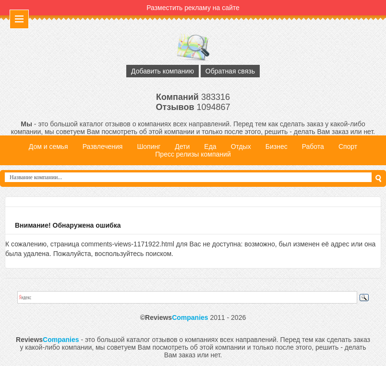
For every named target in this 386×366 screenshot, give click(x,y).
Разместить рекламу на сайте (193, 8)
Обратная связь (230, 71)
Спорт (347, 146)
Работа (313, 146)
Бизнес (276, 146)
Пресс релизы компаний (192, 154)
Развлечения (103, 146)
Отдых (241, 146)
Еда (210, 146)
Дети (182, 146)
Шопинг (148, 146)
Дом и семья (48, 146)
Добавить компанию (162, 71)
